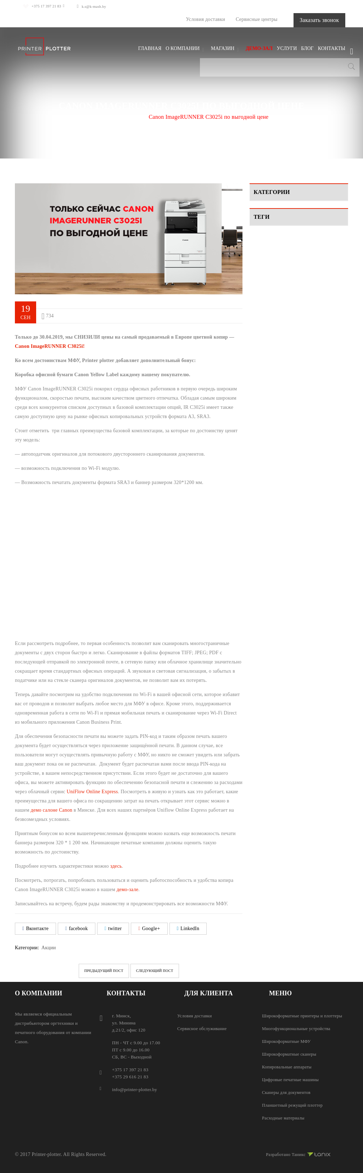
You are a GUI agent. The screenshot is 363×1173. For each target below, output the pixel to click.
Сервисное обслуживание (203, 1028)
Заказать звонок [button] (309, 20)
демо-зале (127, 889)
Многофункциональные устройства (298, 1028)
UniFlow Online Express (92, 791)
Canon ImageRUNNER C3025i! (50, 346)
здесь (116, 865)
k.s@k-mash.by (102, 6)
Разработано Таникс (296, 1153)
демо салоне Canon (51, 809)
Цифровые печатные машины (292, 1079)
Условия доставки (185, 19)
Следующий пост (164, 970)
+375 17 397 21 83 (46, 6)
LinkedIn (188, 928)
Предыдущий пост (94, 970)
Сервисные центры (237, 19)
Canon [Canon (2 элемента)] (264, 287)
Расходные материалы (284, 1117)
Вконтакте (35, 928)
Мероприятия (268, 234)
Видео (260, 221)
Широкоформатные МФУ (287, 1041)
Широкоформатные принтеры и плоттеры (304, 1015)
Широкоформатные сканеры (290, 1053)
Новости (262, 246)
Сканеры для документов (287, 1092)
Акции (131, 116)
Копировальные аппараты (288, 1066)
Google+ (149, 928)
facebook (76, 928)
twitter (113, 928)
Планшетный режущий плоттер (294, 1104)
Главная (104, 116)
